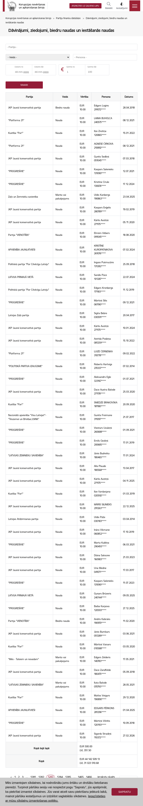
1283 (50, 777)
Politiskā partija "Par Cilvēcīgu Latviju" (28, 264)
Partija (29, 96)
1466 (89, 777)
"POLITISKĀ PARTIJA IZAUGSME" (25, 366)
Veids (65, 96)
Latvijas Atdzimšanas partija (23, 518)
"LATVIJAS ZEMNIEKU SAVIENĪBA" (26, 455)
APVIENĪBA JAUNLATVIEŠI (21, 249)
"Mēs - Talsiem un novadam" (23, 659)
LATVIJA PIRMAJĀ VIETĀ (20, 277)
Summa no (70, 67)
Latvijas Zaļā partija (18, 315)
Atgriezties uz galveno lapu (85, 6)
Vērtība (84, 96)
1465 (81, 777)
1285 (68, 777)
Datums (129, 96)
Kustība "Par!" (15, 132)
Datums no (19, 67)
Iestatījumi (122, 6)
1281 (33, 777)
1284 (60, 777)
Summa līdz (92, 67)
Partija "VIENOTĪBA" (18, 234)
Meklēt (108, 6)
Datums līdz (38, 67)
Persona (106, 96)
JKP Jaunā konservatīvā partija (24, 107)
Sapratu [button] (124, 791)
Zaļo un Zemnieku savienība (23, 196)
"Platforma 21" (16, 120)
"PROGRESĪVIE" (16, 171)
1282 (41, 777)
